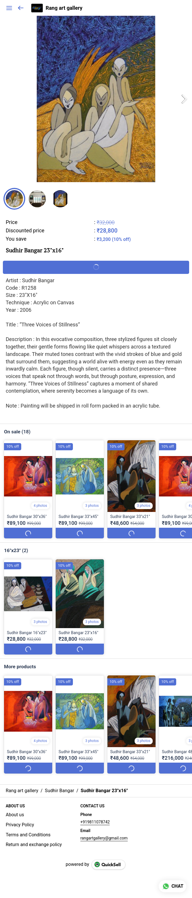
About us (15, 814)
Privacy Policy (20, 824)
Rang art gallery (64, 8)
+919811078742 (95, 822)
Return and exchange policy (34, 844)
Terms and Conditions (28, 834)
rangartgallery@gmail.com (104, 838)
